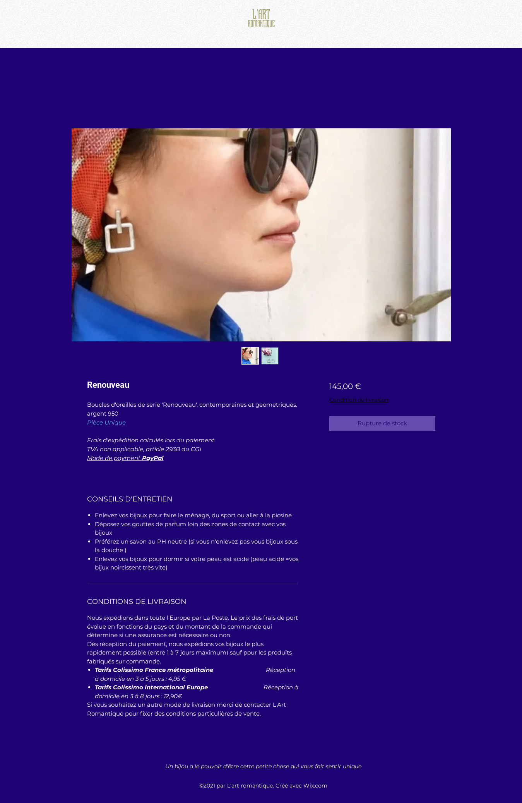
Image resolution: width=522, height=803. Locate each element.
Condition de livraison (359, 399)
